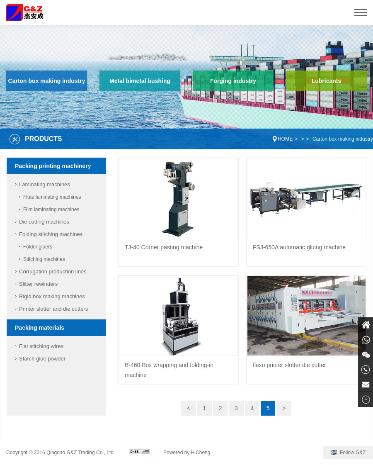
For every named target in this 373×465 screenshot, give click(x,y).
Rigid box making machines (52, 296)
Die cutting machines (44, 222)
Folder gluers (37, 247)
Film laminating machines (51, 209)
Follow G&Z (353, 452)
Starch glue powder (42, 358)
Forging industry (233, 81)
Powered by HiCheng (186, 452)
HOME (285, 139)
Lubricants (327, 81)
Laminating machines (44, 184)
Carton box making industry (46, 81)
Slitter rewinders (38, 284)
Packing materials (39, 327)
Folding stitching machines (50, 234)
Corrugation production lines (53, 271)
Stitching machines (44, 259)
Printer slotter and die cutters (53, 309)
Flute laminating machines (52, 197)
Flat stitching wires (41, 346)
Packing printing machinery (53, 166)
